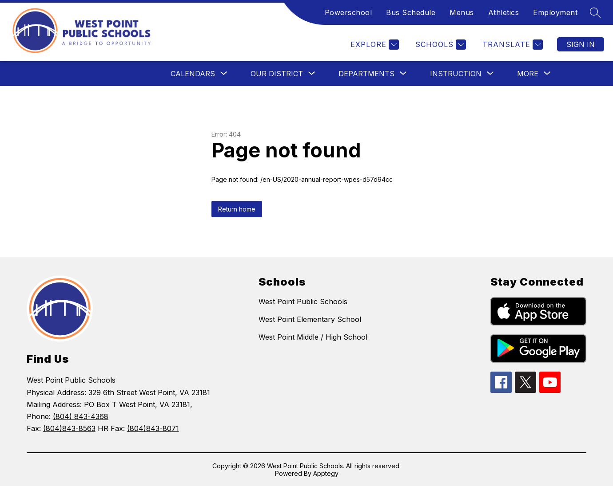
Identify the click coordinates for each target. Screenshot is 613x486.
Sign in (580, 44)
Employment (555, 12)
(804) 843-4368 (80, 416)
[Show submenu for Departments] (366, 73)
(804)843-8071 (153, 428)
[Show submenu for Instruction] (456, 73)
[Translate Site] (511, 44)
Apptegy (325, 473)
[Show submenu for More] (527, 73)
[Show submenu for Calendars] (193, 73)
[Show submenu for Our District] (277, 73)
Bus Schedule (410, 12)
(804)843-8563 (69, 428)
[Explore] (373, 44)
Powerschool (348, 12)
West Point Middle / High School (313, 337)
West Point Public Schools (303, 301)
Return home (236, 209)
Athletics (503, 12)
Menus (462, 12)
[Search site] (595, 12)
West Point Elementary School (310, 319)
